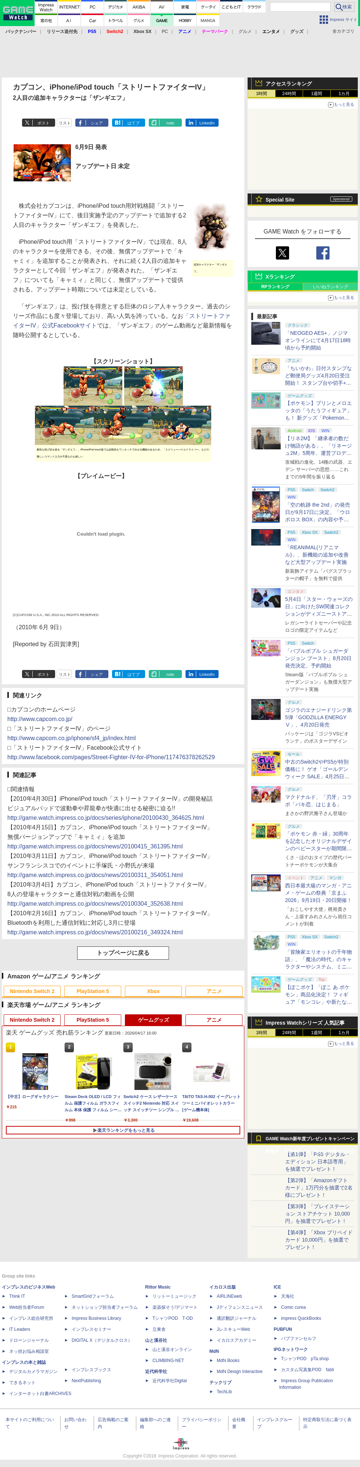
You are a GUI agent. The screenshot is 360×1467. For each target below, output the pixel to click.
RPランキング (275, 286)
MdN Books (228, 1360)
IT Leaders (19, 1329)
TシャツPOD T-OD (172, 1318)
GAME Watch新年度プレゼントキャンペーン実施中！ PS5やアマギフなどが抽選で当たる (310, 1140)
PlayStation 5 (93, 991)
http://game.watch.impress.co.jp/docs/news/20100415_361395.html (95, 846)
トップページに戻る (123, 953)
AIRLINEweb (229, 1296)
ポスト (43, 123)
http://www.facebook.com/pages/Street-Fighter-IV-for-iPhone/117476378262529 (111, 757)
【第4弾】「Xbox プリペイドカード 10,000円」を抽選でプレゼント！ (319, 1239)
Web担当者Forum (26, 1307)
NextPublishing (86, 1380)
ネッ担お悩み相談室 (29, 1351)
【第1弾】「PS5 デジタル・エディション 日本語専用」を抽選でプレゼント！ (317, 1161)
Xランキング (280, 277)
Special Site (280, 200)
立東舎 (159, 1329)
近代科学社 (156, 1371)
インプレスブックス (91, 1369)
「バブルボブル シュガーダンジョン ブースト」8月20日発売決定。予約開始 (318, 658)
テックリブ (220, 1382)
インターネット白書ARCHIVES (40, 1393)
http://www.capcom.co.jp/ (39, 719)
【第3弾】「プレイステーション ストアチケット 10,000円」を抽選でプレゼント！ (317, 1213)
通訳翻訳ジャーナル (236, 1318)
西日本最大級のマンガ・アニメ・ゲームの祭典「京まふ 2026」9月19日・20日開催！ (318, 893)
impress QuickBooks (301, 1318)
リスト (65, 123)
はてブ (133, 123)
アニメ (214, 991)
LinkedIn (207, 123)
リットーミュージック (174, 1296)
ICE (277, 1287)
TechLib (224, 1391)
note (170, 123)
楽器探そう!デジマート (175, 1307)
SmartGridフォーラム (93, 1296)
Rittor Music (157, 1287)
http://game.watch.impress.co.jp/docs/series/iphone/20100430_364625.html (105, 818)
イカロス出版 (222, 1287)
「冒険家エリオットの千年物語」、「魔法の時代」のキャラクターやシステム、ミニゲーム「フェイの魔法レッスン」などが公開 (318, 966)
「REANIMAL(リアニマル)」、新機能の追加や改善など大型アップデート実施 (317, 554)
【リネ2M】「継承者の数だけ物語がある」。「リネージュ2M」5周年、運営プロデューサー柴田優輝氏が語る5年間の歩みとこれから (318, 453)
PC (165, 31)
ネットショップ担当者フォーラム (105, 1307)
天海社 (287, 1296)
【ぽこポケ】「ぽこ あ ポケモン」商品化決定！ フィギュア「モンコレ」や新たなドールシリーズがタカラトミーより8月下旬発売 (318, 1001)
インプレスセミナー (91, 1329)
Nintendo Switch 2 (32, 991)
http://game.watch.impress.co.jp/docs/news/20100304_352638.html (95, 904)
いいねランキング (330, 286)
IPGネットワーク (291, 1349)
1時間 (261, 93)
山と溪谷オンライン (172, 1349)
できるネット (22, 1382)
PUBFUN (283, 1329)
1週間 (317, 93)
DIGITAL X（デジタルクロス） (102, 1340)
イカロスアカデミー (236, 1340)
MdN (214, 1351)
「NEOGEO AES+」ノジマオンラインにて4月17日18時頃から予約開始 (318, 340)
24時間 (289, 93)
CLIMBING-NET (168, 1360)
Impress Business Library (96, 1318)
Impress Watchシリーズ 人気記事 (305, 1023)
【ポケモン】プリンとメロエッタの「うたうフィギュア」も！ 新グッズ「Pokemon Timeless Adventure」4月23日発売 (318, 417)
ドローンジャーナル (29, 1340)
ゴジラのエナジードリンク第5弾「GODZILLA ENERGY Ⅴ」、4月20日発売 (318, 717)
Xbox (153, 991)
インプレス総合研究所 (31, 1318)
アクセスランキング (289, 84)
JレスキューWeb (233, 1329)
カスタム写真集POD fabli (307, 1369)
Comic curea (293, 1307)
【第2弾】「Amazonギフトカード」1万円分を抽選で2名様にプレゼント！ (319, 1187)
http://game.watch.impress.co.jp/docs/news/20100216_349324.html (95, 932)
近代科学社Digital (169, 1380)
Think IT (17, 1296)
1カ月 (344, 93)
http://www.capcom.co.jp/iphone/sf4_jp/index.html (71, 738)
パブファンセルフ (298, 1338)
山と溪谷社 (156, 1340)
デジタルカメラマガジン (33, 1371)
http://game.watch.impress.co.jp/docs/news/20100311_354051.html (95, 875)
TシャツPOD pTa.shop (305, 1358)
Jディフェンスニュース (240, 1307)
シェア (97, 123)
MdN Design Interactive (240, 1371)
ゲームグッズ (153, 1020)
